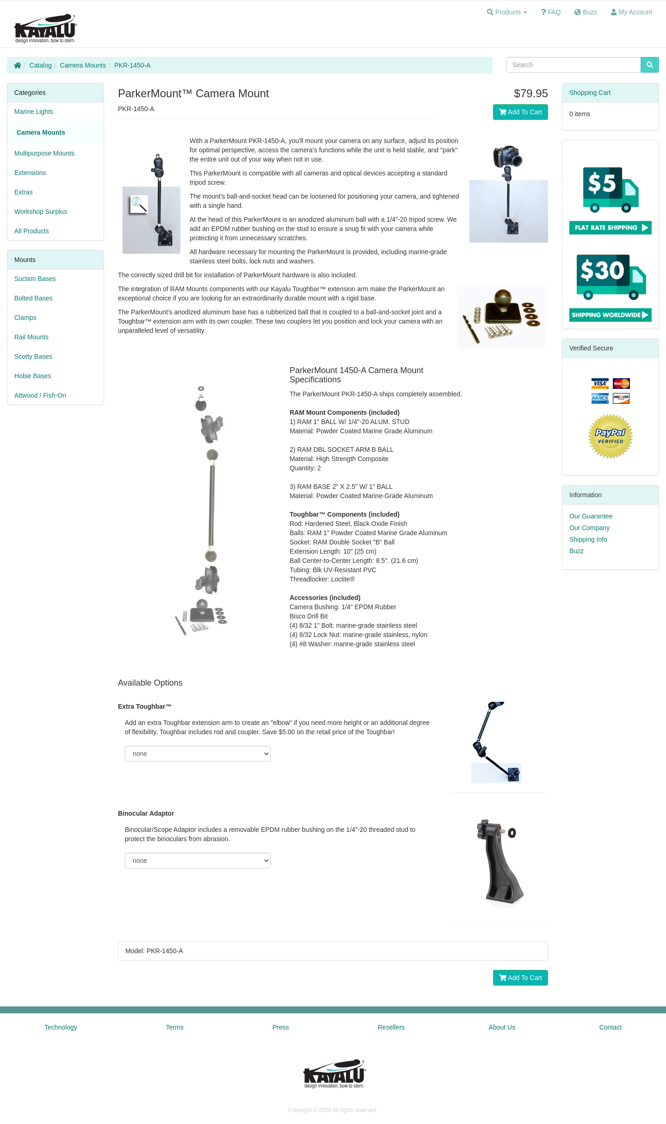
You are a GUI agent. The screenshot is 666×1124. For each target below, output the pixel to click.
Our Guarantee (590, 516)
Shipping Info (588, 539)
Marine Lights (33, 111)
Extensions (30, 172)
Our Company (589, 527)
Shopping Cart (590, 92)
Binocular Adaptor (146, 813)
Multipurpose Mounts (44, 153)
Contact (610, 1027)
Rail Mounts (31, 337)
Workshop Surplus (40, 211)
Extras (23, 192)
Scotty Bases (33, 356)
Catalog (41, 65)
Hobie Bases (32, 376)
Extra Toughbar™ (145, 706)
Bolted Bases (33, 298)
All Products (31, 231)
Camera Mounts (83, 65)
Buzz (576, 551)
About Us (502, 1027)
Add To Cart (520, 112)
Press (280, 1027)
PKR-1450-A (132, 65)
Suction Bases (35, 278)
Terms (175, 1027)
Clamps (25, 317)
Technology (60, 1027)
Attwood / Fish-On (40, 395)
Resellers (391, 1027)
